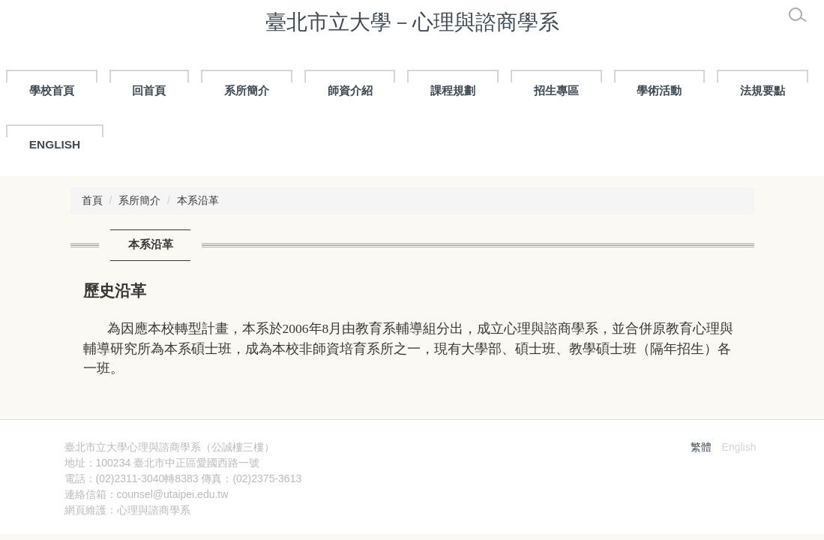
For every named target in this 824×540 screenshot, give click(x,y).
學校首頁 (51, 90)
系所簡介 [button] (246, 90)
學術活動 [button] (659, 90)
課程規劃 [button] (452, 90)
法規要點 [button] (762, 90)
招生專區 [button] (556, 90)
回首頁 (149, 90)
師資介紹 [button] (350, 90)
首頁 (92, 200)
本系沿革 (198, 200)
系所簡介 (139, 200)
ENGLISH (54, 144)
